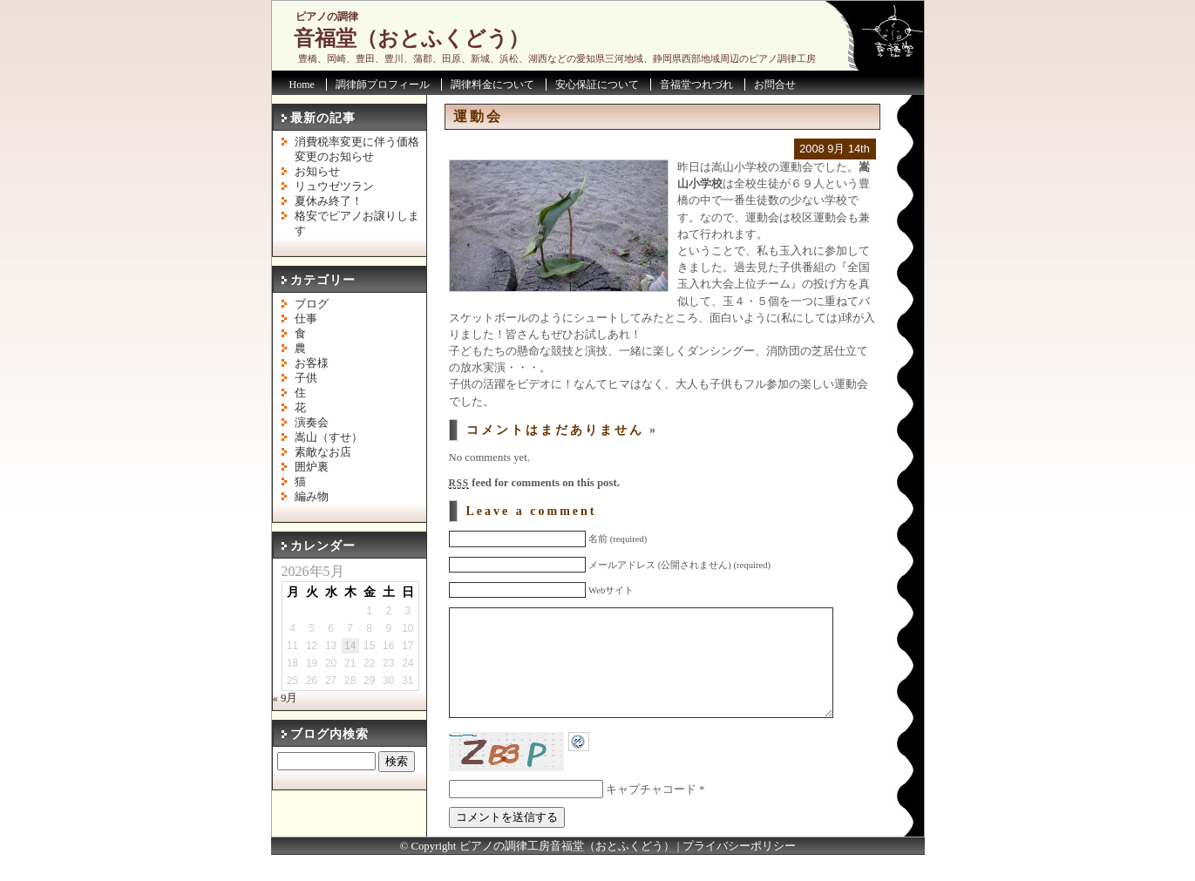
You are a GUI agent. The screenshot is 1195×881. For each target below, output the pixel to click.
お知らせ (317, 172)
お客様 (312, 363)
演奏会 (312, 423)
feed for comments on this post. (534, 483)
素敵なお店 (323, 452)
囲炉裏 (312, 467)
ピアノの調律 (326, 16)
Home (302, 84)
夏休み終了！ (329, 201)
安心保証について (597, 84)
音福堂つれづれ (696, 84)
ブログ (312, 304)
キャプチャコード (651, 816)
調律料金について (492, 84)
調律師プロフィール (383, 84)
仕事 (306, 319)
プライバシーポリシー (739, 872)
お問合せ (775, 84)
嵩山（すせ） (329, 437)
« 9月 (285, 698)
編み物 (312, 497)
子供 (306, 378)
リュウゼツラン (334, 186)
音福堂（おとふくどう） (411, 38)
